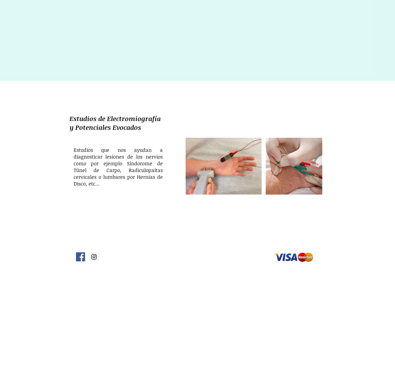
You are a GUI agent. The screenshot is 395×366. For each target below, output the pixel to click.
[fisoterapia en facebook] (80, 256)
